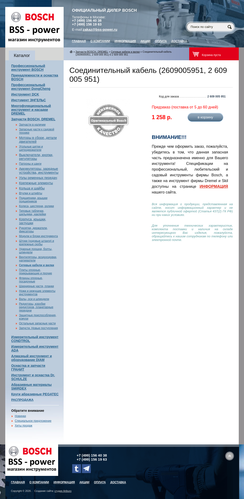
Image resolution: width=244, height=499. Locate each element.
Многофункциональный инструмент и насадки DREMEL (31, 109)
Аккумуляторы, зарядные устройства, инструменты (38, 170)
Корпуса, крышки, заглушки (32, 221)
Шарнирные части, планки (36, 286)
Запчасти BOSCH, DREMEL (33, 119)
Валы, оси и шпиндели (34, 299)
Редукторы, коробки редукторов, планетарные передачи (36, 307)
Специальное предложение (33, 421)
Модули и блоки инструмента (38, 236)
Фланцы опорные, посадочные (31, 279)
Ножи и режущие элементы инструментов (37, 292)
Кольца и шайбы (32, 188)
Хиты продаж (23, 425)
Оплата (161, 41)
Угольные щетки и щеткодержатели (31, 148)
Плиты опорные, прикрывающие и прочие (35, 271)
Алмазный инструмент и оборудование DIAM (31, 358)
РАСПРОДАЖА (22, 400)
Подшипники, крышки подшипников (33, 199)
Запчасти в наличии (32, 124)
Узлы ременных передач (38, 178)
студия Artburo (63, 490)
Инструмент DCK (25, 94)
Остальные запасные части (37, 323)
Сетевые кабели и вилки (36, 265)
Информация (125, 41)
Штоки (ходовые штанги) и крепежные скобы (36, 242)
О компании (100, 41)
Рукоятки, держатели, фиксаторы (33, 229)
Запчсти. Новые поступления (38, 328)
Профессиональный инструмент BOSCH (28, 67)
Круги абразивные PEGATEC (35, 394)
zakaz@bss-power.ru (100, 29)
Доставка (179, 41)
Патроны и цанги (30, 163)
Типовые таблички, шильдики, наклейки (32, 212)
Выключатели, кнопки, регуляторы (36, 157)
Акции (145, 41)
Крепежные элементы (36, 183)
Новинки (20, 416)
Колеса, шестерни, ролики (36, 206)
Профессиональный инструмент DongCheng (30, 87)
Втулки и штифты (30, 193)
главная (79, 41)
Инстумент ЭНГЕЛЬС (28, 100)
